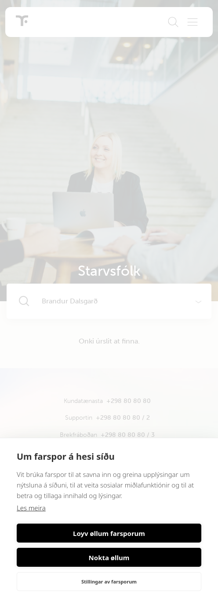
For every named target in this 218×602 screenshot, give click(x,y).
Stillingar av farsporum (109, 581)
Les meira (31, 507)
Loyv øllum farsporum (109, 533)
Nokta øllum (109, 557)
